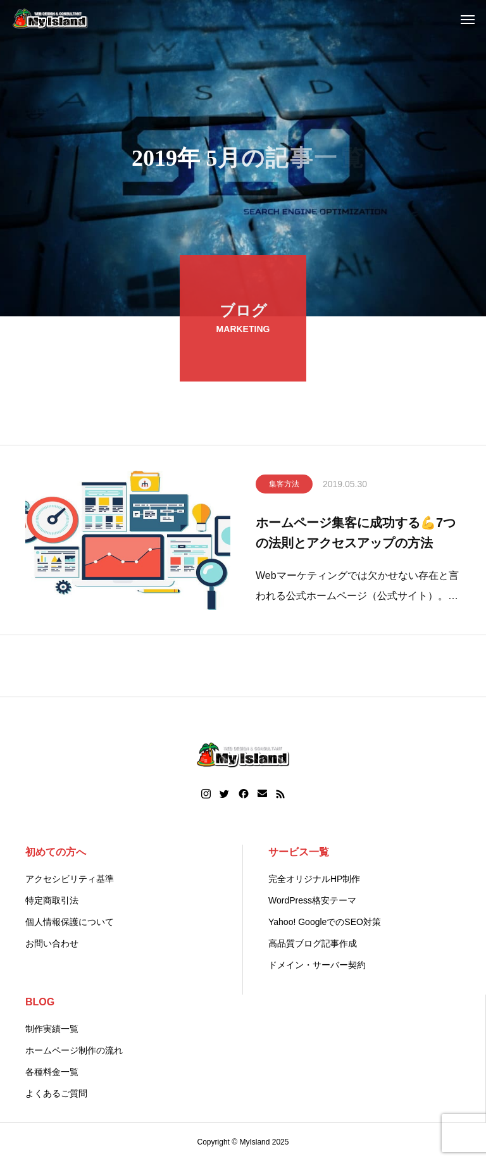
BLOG (39, 1001)
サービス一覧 (298, 852)
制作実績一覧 (51, 1029)
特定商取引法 (51, 900)
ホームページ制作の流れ (74, 1050)
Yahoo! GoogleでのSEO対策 (324, 922)
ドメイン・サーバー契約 (317, 965)
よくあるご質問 (56, 1093)
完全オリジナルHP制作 (314, 879)
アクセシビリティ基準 (69, 879)
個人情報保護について (69, 922)
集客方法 (284, 486)
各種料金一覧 (51, 1072)
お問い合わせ (51, 943)
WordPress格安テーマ (312, 900)
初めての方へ (55, 852)
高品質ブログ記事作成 (312, 943)
